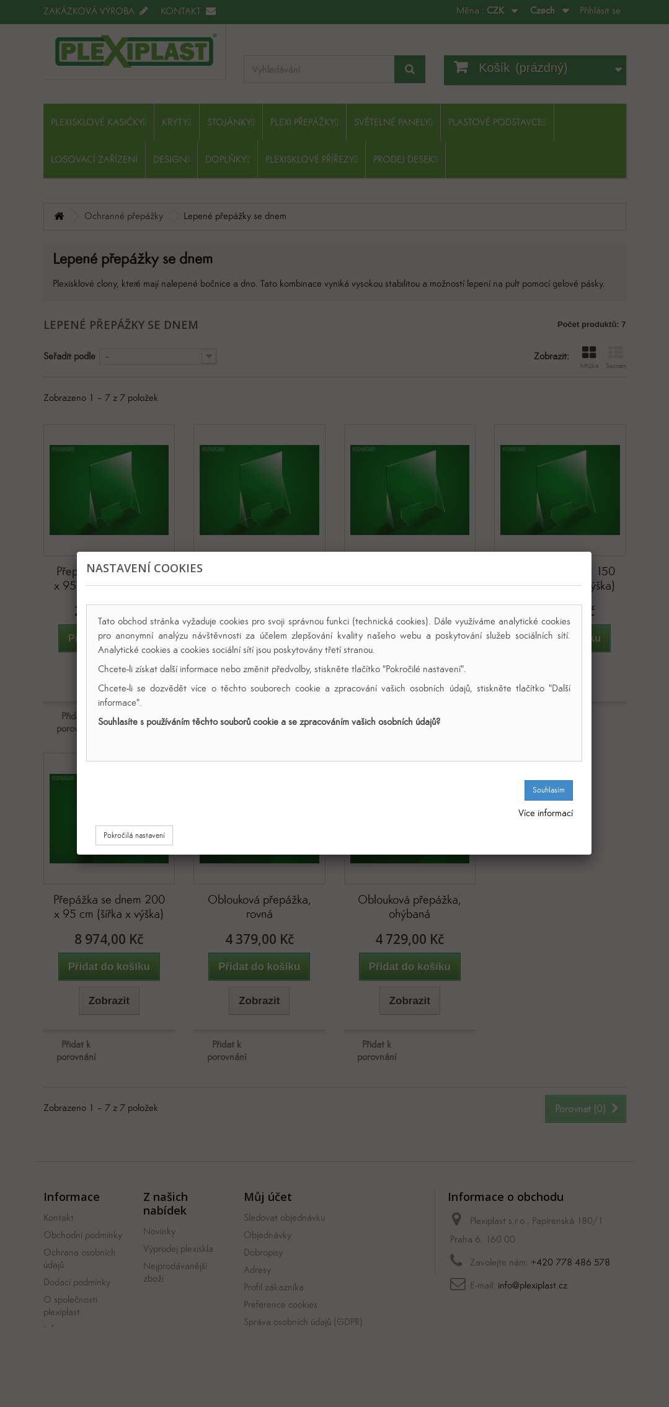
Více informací (545, 813)
